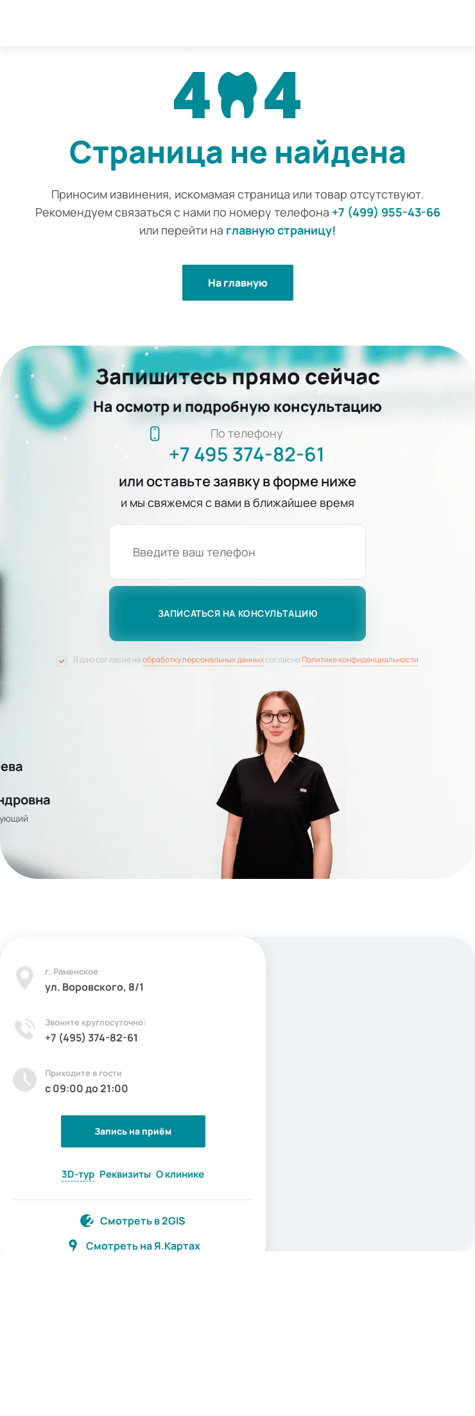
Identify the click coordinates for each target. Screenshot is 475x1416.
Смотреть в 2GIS (143, 1221)
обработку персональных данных (203, 659)
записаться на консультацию (238, 613)
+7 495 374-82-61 (247, 454)
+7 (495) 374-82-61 (91, 1038)
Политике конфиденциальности (360, 659)
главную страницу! (281, 230)
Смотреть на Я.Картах (143, 1246)
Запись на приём (132, 1131)
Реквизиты (125, 1174)
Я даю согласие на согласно (246, 659)
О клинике (180, 1174)
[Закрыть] (245, 957)
